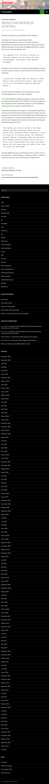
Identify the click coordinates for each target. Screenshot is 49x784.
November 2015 (6, 679)
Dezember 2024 (6, 377)
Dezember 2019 (6, 542)
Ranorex (3, 262)
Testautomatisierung (7, 279)
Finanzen (3, 216)
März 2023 (4, 412)
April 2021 (4, 486)
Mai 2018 (4, 598)
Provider (5, 19)
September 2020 (6, 511)
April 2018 (4, 602)
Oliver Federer (5, 337)
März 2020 (4, 532)
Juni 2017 (4, 637)
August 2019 (5, 556)
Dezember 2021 (6, 462)
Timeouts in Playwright (8, 306)
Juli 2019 (3, 560)
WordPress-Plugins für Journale (24, 169)
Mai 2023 (4, 405)
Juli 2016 (3, 665)
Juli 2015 (3, 693)
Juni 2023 (4, 402)
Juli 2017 (3, 634)
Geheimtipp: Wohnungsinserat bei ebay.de (24, 337)
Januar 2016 (4, 672)
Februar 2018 (5, 609)
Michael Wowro (19, 30)
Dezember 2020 (6, 500)
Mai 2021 (4, 483)
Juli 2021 (3, 476)
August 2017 (5, 630)
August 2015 (5, 690)
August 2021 (5, 472)
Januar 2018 (4, 612)
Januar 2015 (4, 700)
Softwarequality (6, 276)
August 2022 (5, 437)
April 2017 (4, 644)
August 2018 (5, 591)
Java (2, 227)
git (2, 220)
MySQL (3, 237)
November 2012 (6, 735)
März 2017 (4, 648)
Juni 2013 (4, 714)
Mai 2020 (4, 525)
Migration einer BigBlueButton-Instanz (18, 344)
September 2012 (6, 742)
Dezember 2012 (6, 732)
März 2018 (4, 605)
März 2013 (4, 725)
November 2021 (6, 465)
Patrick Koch (5, 340)
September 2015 (6, 686)
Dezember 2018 (6, 584)
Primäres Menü (46, 11)
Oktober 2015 (5, 683)
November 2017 (6, 619)
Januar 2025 (4, 374)
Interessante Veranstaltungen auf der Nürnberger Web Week (24, 176)
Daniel (3, 344)
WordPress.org (5, 773)
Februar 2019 (5, 577)
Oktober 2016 (5, 658)
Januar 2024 (4, 391)
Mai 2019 (4, 567)
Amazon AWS (5, 206)
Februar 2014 (5, 704)
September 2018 (6, 588)
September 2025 (6, 360)
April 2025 (4, 370)
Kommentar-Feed (6, 769)
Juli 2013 (3, 711)
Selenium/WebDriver (7, 269)
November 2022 (6, 427)
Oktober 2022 (5, 430)
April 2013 (4, 721)
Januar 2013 (4, 728)
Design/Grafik (5, 213)
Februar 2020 (5, 535)
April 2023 (4, 409)
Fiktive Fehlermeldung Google (10, 310)
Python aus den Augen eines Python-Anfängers (15, 313)
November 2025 (6, 356)
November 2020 (6, 504)
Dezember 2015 (6, 676)
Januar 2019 (4, 581)
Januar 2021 (4, 497)
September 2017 (6, 626)
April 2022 (4, 448)
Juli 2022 (3, 441)
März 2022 (4, 451)
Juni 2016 (4, 669)
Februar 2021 (5, 493)
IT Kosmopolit (6, 12)
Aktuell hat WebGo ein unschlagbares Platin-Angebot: (20, 35)
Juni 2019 (4, 563)
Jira (2, 234)
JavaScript (4, 230)
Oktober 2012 (5, 739)
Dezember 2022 (6, 423)
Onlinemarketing (6, 248)
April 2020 (4, 528)
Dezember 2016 (6, 651)
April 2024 (4, 384)
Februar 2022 (5, 455)
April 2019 (4, 570)
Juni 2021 (4, 479)
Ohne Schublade (6, 244)
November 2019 (6, 546)
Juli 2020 (3, 518)
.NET (2, 202)
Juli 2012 (3, 749)
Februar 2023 (5, 416)
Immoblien (4, 223)
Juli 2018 (3, 595)
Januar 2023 (4, 420)
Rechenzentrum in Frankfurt (11, 106)
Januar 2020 (4, 539)
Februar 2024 (5, 388)
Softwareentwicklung (7, 272)
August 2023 (5, 398)
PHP (2, 255)
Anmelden (4, 762)
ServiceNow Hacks (6, 303)
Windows (4, 283)
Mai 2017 (4, 641)
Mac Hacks (4, 299)
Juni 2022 (4, 444)
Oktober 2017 (5, 623)
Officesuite (4, 241)
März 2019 (4, 574)
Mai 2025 (4, 367)
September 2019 (6, 553)
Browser (3, 209)
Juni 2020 (4, 521)
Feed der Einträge (6, 766)
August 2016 (5, 662)
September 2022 (6, 434)
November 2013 (6, 707)
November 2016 (6, 655)
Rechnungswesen (6, 265)
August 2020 (5, 514)
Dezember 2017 (6, 616)
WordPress (12, 19)
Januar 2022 (4, 458)
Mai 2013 (4, 718)
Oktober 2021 (5, 469)
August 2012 (5, 746)
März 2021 (4, 490)
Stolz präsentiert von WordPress (9, 781)
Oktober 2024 (5, 381)
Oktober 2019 (5, 549)
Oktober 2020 (5, 507)
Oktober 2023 (5, 395)
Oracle (3, 251)
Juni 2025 (4, 363)
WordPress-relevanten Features (33, 99)
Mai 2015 (4, 697)
